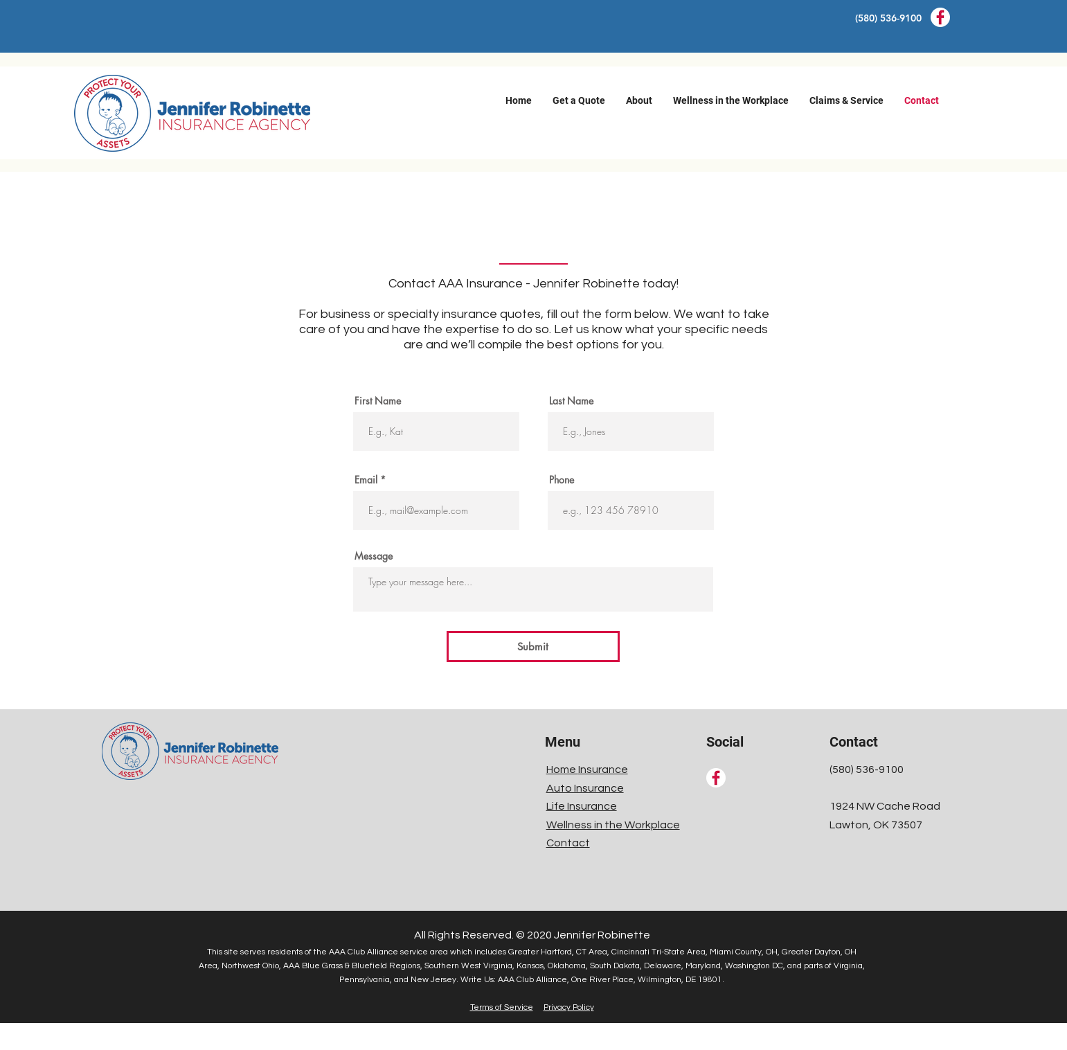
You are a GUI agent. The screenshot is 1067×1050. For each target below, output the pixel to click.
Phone (561, 480)
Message (374, 556)
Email (366, 480)
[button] (579, 100)
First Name (378, 401)
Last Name (571, 401)
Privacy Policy (569, 1007)
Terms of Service (501, 1007)
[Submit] (533, 646)
